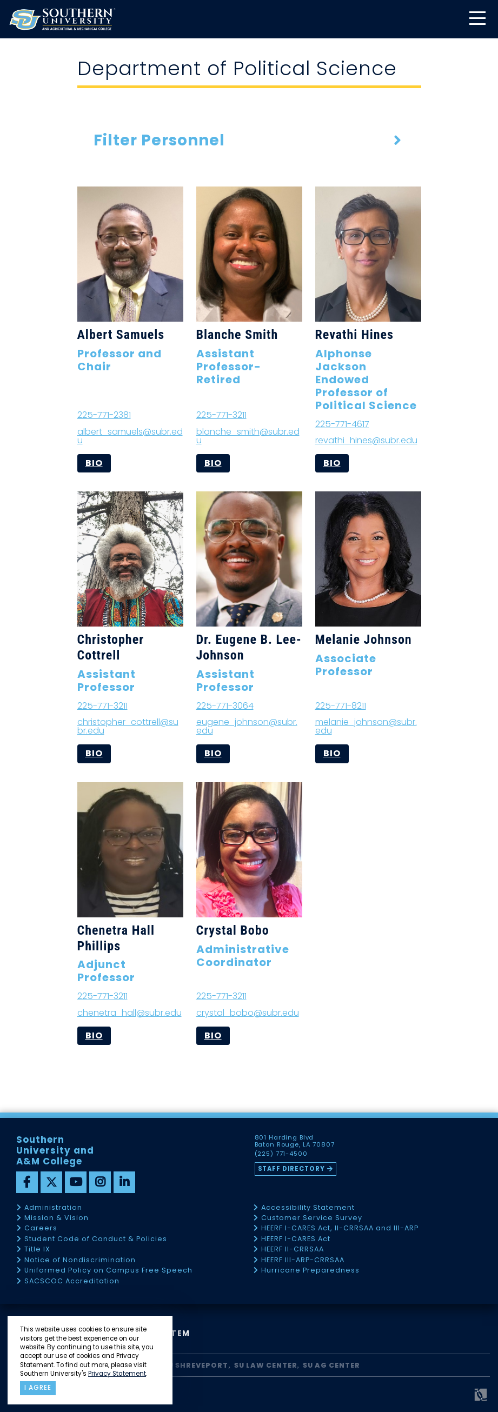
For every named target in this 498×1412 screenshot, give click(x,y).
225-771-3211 (221, 415)
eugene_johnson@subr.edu (246, 726)
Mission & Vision (56, 1218)
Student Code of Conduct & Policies (95, 1239)
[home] (62, 19)
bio (94, 463)
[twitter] (51, 1182)
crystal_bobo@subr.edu (247, 1013)
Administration (53, 1208)
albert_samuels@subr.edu (130, 436)
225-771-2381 (104, 415)
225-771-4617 (342, 424)
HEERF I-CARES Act (295, 1239)
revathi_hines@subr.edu (366, 440)
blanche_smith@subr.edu (248, 436)
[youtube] (76, 1182)
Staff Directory (292, 1168)
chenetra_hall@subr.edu (129, 1013)
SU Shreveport (195, 1365)
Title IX (37, 1250)
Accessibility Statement (308, 1208)
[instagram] (100, 1182)
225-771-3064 (225, 706)
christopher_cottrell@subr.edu (127, 726)
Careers (40, 1228)
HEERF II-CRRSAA (292, 1250)
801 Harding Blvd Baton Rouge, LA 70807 (295, 1141)
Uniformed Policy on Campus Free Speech (108, 1271)
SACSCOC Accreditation (71, 1281)
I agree (37, 1387)
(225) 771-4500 (282, 1154)
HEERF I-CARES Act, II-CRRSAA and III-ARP (340, 1228)
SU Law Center (265, 1365)
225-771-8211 (340, 706)
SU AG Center (331, 1365)
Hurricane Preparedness (310, 1271)
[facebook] (27, 1182)
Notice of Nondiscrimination (80, 1260)
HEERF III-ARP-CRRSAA (302, 1260)
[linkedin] (124, 1182)
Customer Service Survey (311, 1218)
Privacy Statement (117, 1373)
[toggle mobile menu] (477, 19)
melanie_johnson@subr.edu (366, 726)
